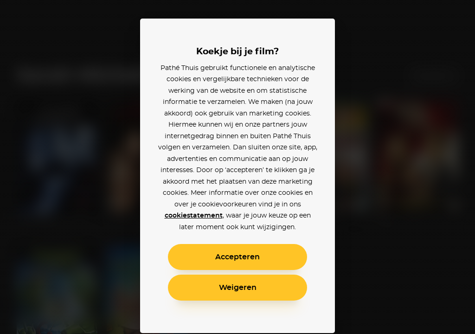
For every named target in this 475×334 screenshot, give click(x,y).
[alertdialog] (237, 167)
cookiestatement (194, 215)
